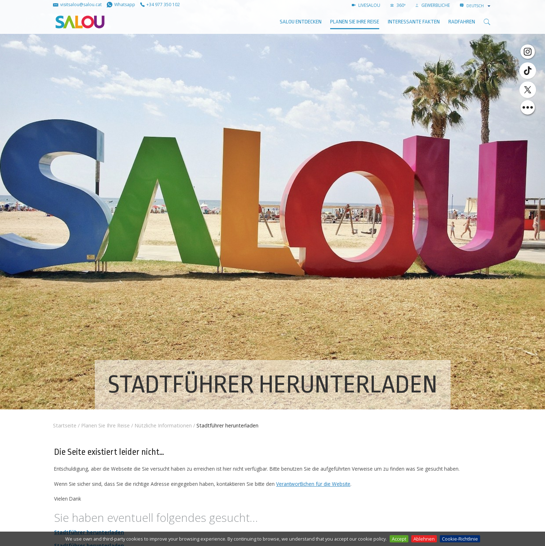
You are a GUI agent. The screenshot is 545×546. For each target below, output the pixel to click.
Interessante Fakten (414, 22)
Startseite (64, 425)
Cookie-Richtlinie (460, 539)
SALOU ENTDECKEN (301, 22)
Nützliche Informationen (163, 425)
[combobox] (479, 5)
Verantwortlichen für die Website (313, 483)
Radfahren (461, 22)
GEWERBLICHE (433, 5)
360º (398, 5)
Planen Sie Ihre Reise (354, 22)
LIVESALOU (366, 5)
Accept (399, 539)
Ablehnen (424, 539)
